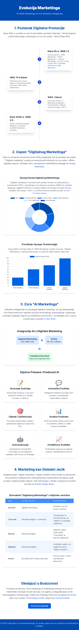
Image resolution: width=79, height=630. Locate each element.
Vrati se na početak (39, 606)
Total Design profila (35, 598)
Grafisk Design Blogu (44, 484)
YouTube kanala (62, 598)
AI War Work (50, 319)
